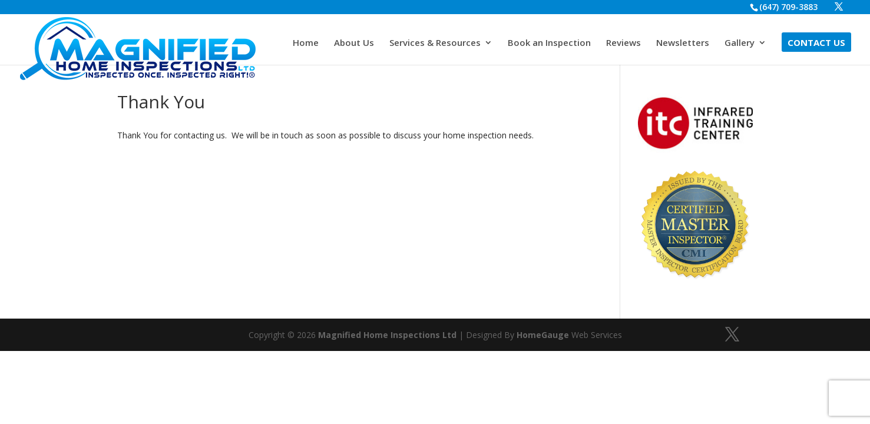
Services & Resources (435, 43)
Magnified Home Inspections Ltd (387, 334)
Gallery (740, 43)
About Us (354, 43)
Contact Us (816, 43)
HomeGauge (543, 334)
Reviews (623, 43)
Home (306, 43)
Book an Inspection (549, 43)
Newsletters (682, 43)
